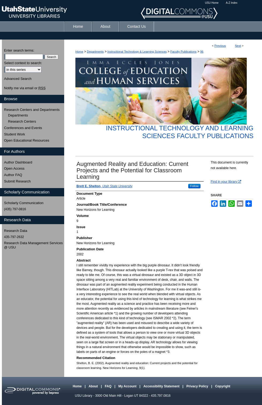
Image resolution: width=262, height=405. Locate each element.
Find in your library (226, 182)
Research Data (15, 231)
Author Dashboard (18, 162)
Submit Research (17, 181)
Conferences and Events (23, 128)
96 (201, 51)
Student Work (14, 134)
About (93, 386)
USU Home (212, 2)
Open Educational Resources (26, 140)
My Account (127, 386)
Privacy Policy (197, 386)
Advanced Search (18, 79)
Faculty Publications (183, 51)
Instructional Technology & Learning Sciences (137, 51)
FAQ (108, 386)
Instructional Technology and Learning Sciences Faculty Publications (179, 131)
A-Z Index (231, 2)
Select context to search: (23, 63)
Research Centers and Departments (32, 110)
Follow (194, 186)
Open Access (14, 168)
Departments (95, 51)
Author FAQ (13, 175)
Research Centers (22, 121)
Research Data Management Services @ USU (33, 245)
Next (238, 45)
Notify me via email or (24, 88)
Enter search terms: (19, 50)
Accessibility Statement (161, 386)
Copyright (222, 386)
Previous (220, 45)
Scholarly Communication (23, 203)
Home (79, 51)
